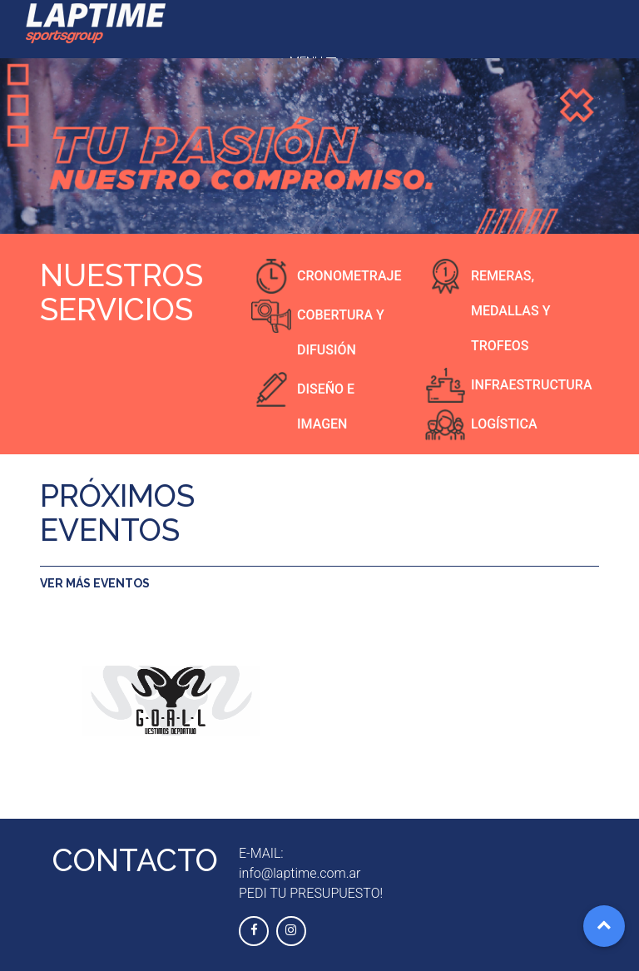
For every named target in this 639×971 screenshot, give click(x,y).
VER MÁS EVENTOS (95, 583)
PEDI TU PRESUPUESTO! (311, 893)
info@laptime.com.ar (299, 873)
